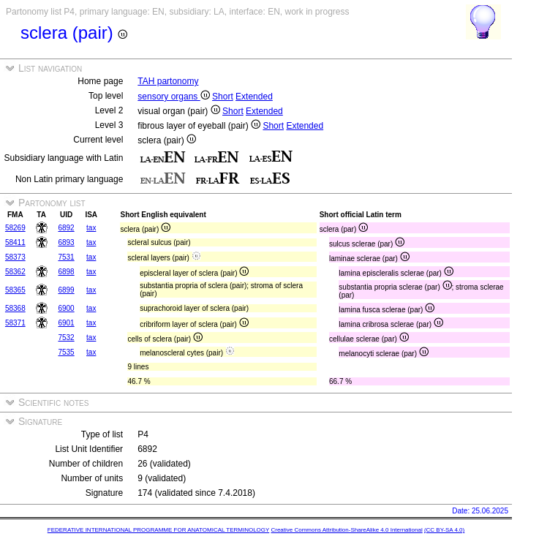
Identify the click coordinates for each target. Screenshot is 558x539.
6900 (66, 308)
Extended (254, 96)
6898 (66, 272)
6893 (66, 242)
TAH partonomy (167, 81)
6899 (66, 290)
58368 (15, 308)
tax (91, 228)
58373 (15, 257)
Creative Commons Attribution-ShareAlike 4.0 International (346, 530)
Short (222, 96)
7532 (66, 337)
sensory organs (173, 96)
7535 (66, 352)
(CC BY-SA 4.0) (444, 530)
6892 (66, 228)
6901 (66, 323)
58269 (15, 228)
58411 (15, 242)
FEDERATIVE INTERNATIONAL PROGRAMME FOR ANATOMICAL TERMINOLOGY (158, 530)
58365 (15, 290)
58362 (15, 272)
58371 (15, 323)
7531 (66, 257)
